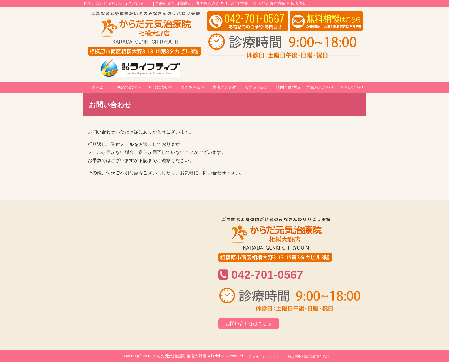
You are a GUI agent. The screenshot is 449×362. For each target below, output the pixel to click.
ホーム (97, 87)
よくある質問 (193, 87)
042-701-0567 (267, 274)
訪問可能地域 (288, 87)
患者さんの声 (225, 87)
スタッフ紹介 (256, 87)
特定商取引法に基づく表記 (308, 356)
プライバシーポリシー (266, 356)
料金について (161, 87)
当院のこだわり (320, 87)
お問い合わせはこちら (249, 323)
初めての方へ (129, 87)
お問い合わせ (352, 87)
